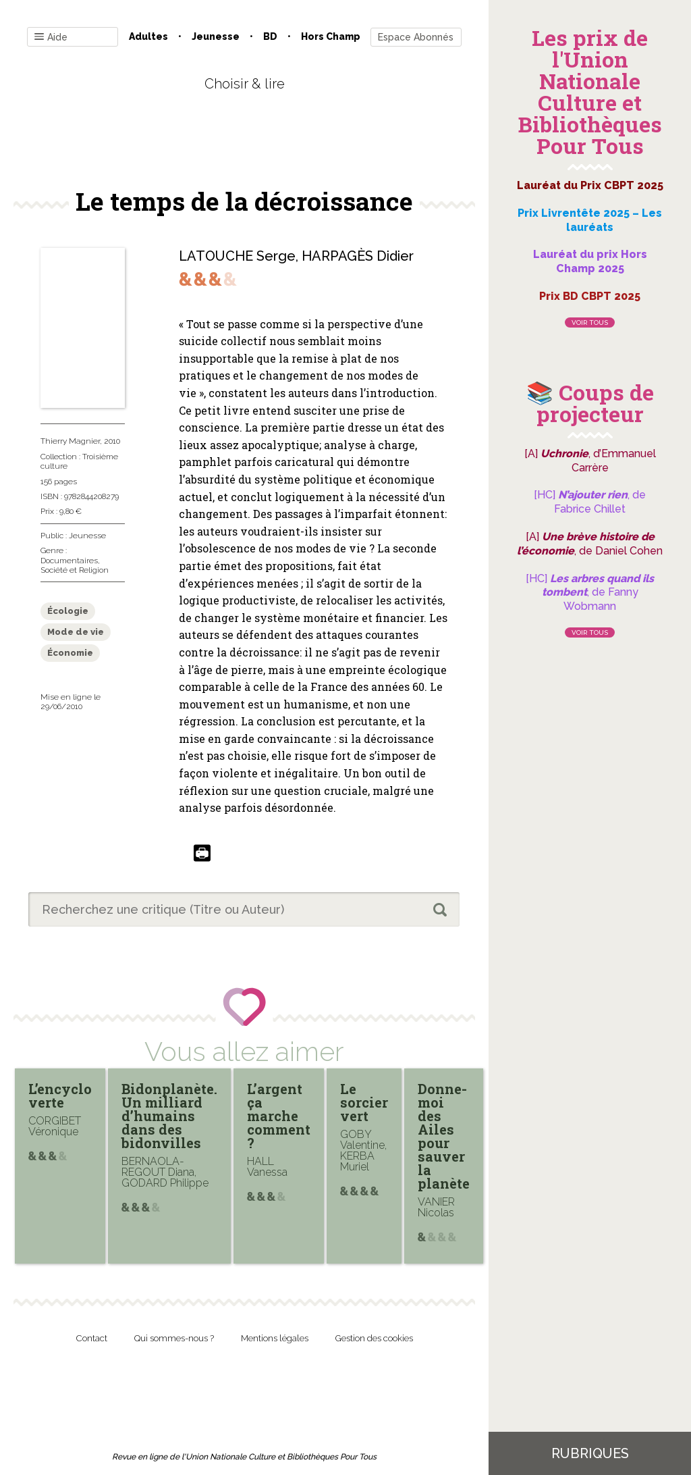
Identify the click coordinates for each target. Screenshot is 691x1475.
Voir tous (590, 322)
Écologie (67, 611)
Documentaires (69, 560)
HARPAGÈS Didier (358, 256)
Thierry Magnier (70, 441)
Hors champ (330, 36)
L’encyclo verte (60, 1095)
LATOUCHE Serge (237, 256)
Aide (50, 37)
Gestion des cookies (374, 1338)
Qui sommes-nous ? (174, 1338)
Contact (91, 1338)
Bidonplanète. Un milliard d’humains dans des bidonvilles (169, 1115)
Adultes (148, 36)
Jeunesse (216, 36)
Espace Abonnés (415, 37)
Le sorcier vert (364, 1102)
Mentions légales (274, 1338)
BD (270, 36)
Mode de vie (75, 632)
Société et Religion (74, 570)
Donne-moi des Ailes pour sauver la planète (444, 1136)
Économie (70, 653)
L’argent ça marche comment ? (278, 1115)
